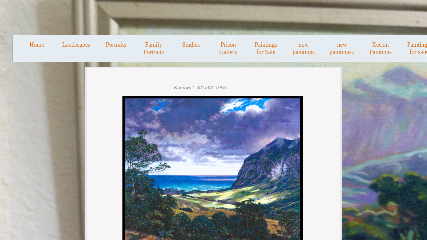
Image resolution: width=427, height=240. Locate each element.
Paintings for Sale (266, 48)
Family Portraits (153, 48)
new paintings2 (342, 48)
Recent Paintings (380, 48)
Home (36, 44)
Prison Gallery (228, 48)
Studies (191, 44)
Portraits (116, 44)
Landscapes (76, 44)
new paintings (304, 48)
